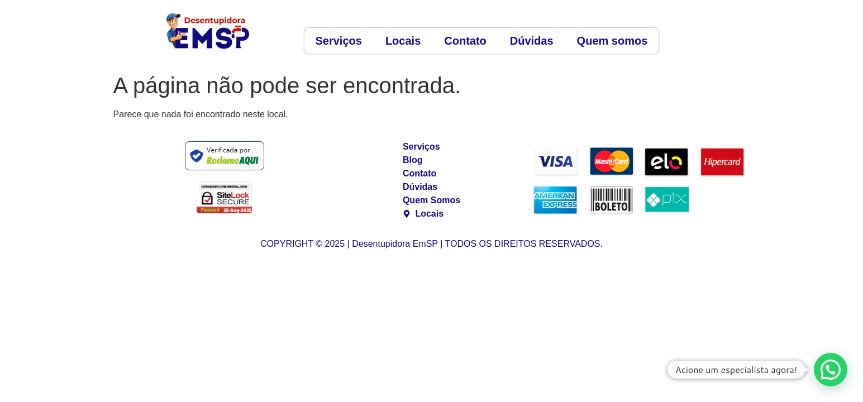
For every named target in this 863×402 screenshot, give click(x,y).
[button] (830, 369)
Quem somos (612, 41)
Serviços (339, 41)
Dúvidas (532, 41)
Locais (403, 41)
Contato (465, 41)
